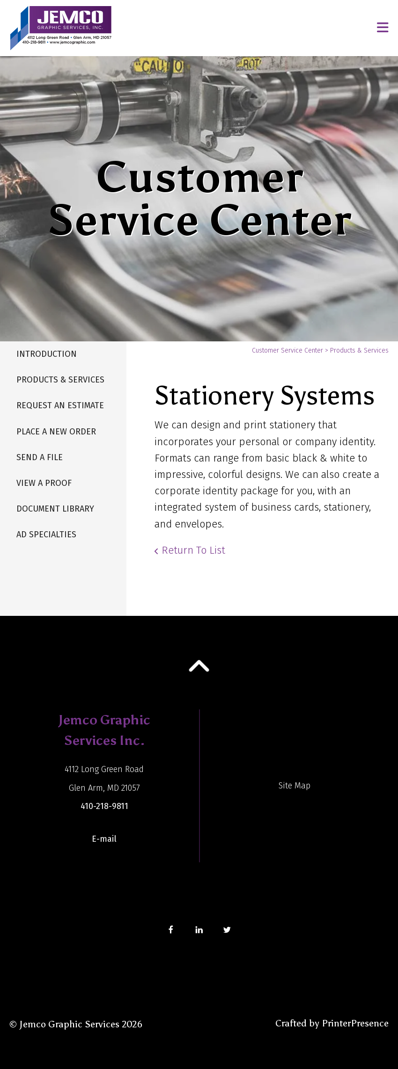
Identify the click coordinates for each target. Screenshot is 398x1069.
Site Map (294, 785)
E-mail (104, 839)
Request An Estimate (60, 405)
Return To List (193, 550)
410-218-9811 (104, 806)
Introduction (46, 354)
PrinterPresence (355, 1023)
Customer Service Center (287, 350)
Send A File (39, 457)
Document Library (55, 509)
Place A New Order (56, 431)
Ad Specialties (46, 534)
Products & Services (60, 380)
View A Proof (44, 483)
